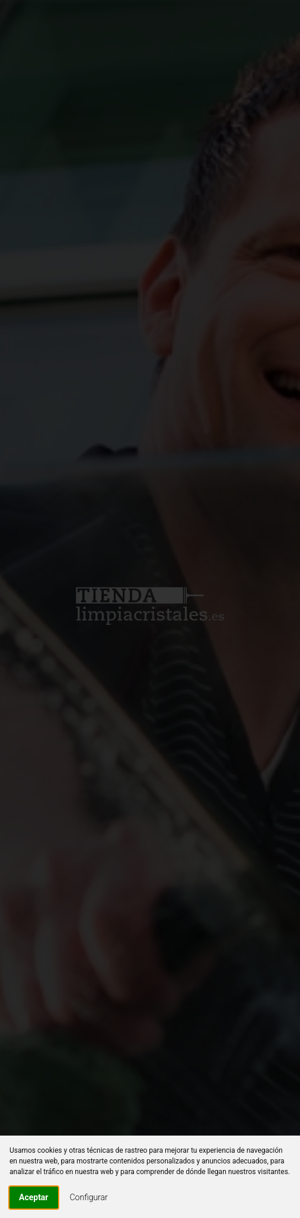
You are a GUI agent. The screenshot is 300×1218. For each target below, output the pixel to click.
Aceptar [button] (34, 1197)
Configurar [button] (89, 1197)
